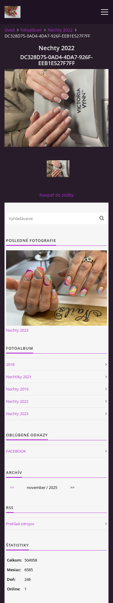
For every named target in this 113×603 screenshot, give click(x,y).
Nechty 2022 (60, 30)
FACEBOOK (16, 451)
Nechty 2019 (17, 389)
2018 (10, 364)
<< (12, 487)
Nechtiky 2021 (18, 376)
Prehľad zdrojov (20, 523)
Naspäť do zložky (56, 195)
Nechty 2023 (17, 330)
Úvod (10, 30)
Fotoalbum (31, 30)
